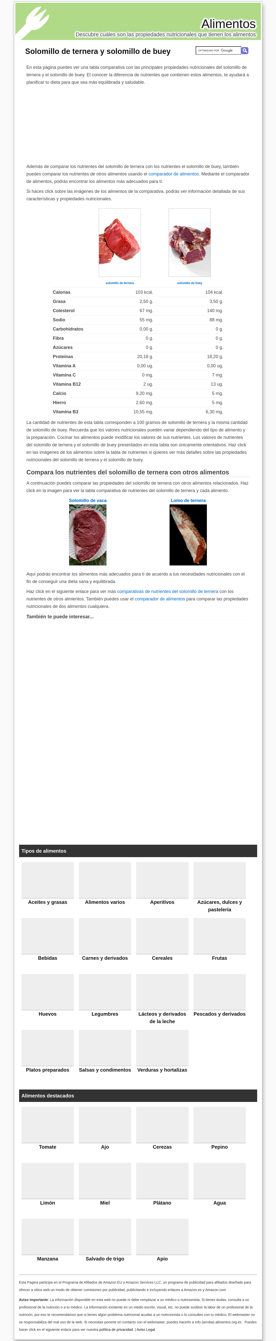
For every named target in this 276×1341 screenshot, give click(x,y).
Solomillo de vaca (88, 500)
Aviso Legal (146, 1330)
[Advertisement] (138, 123)
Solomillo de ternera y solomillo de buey (98, 51)
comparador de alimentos (174, 173)
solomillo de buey (189, 283)
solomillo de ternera (120, 283)
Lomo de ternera (188, 500)
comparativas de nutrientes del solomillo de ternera (167, 591)
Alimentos (228, 24)
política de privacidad (116, 1330)
